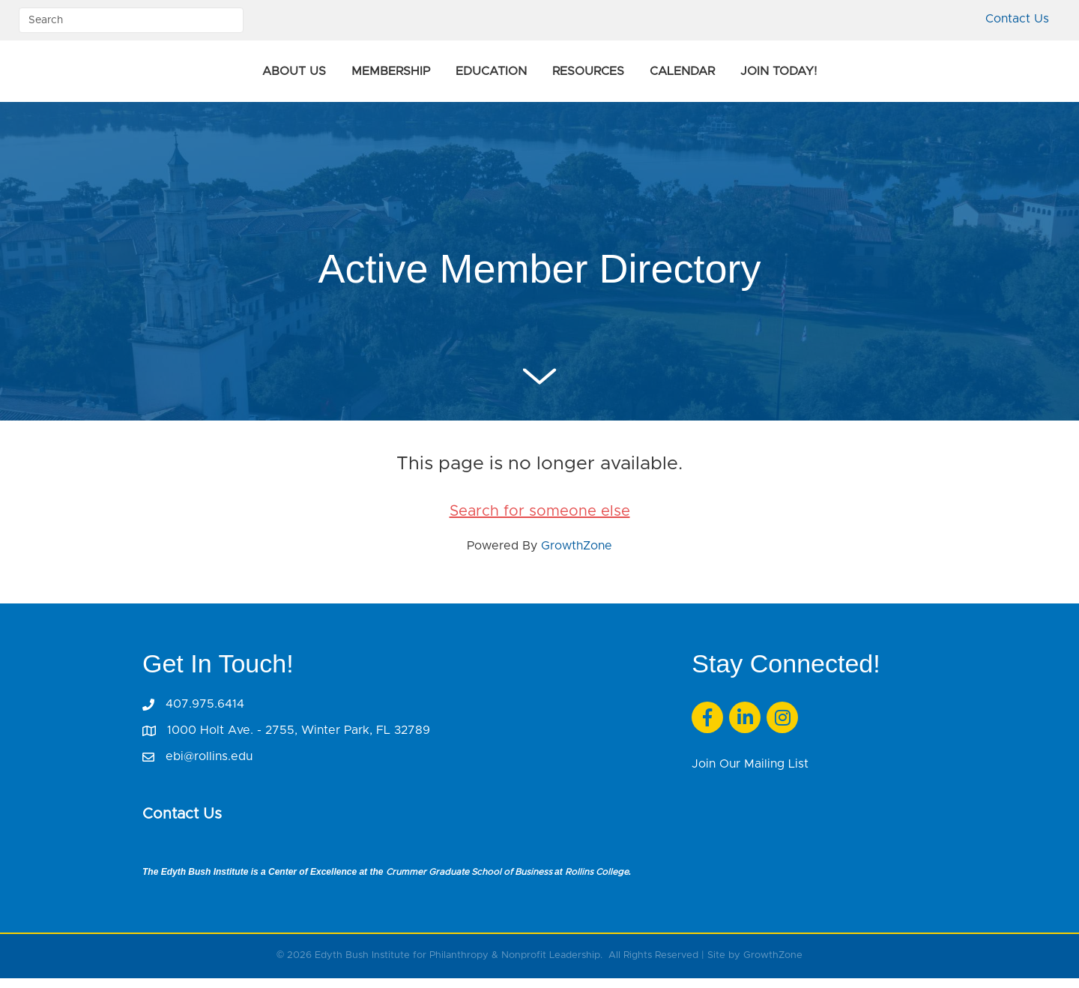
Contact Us (1017, 19)
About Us (189, 76)
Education (386, 76)
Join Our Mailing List (750, 774)
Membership (286, 76)
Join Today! (883, 76)
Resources (693, 76)
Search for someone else (540, 520)
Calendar (787, 76)
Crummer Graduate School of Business (469, 881)
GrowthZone (576, 555)
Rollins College (597, 881)
